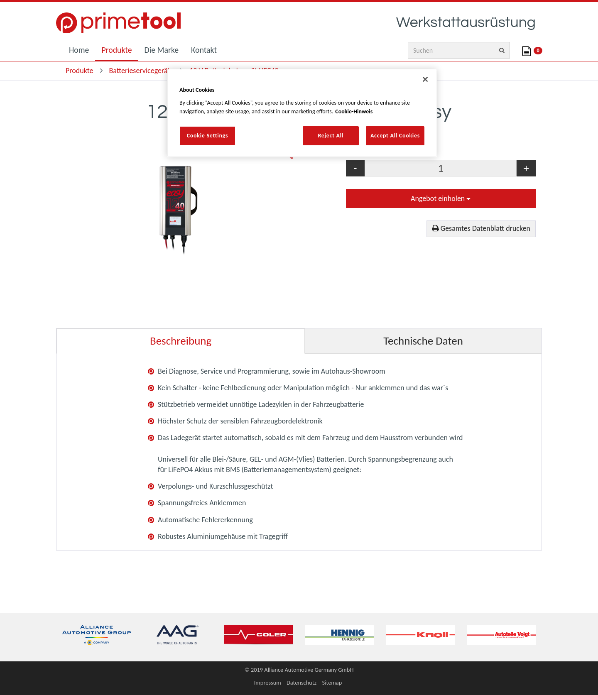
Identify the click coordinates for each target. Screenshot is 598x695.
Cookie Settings (207, 135)
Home (79, 50)
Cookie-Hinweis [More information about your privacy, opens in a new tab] (354, 111)
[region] (302, 113)
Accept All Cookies (395, 135)
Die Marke (162, 50)
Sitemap (332, 682)
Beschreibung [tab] (180, 341)
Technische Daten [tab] (423, 341)
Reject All (330, 135)
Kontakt (204, 50)
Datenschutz (301, 682)
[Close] (425, 79)
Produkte (116, 50)
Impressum (267, 682)
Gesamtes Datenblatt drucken (481, 228)
